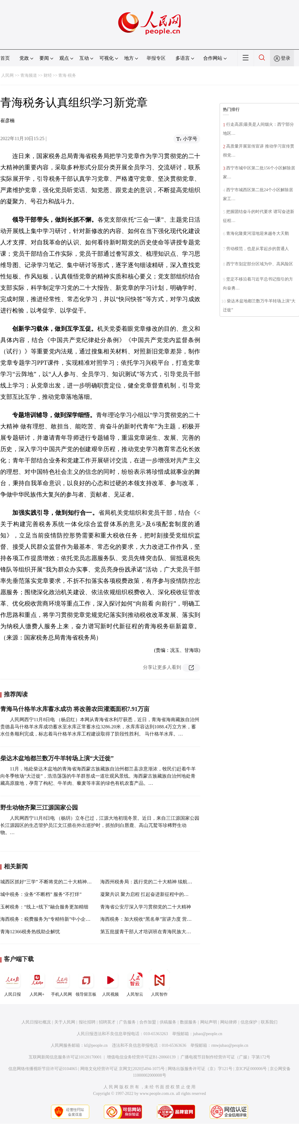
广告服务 (127, 1022)
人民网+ (37, 983)
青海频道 (28, 75)
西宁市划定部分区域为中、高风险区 (259, 264)
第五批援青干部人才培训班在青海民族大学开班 (150, 931)
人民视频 (110, 983)
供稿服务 (168, 1022)
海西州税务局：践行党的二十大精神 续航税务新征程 (155, 881)
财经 (48, 75)
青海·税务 (67, 75)
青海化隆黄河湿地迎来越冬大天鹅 (257, 233)
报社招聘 (87, 1022)
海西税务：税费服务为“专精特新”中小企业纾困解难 (55, 919)
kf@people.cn (96, 1045)
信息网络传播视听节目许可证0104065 (42, 1068)
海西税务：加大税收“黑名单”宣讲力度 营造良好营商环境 (160, 919)
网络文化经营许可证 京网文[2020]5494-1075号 (122, 1068)
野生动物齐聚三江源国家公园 (39, 807)
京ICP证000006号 (251, 1068)
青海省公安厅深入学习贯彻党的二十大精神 (145, 906)
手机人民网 (61, 983)
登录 (285, 58)
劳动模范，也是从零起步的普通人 (257, 248)
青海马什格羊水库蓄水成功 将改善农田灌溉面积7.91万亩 (75, 709)
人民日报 (12, 983)
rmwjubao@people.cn (229, 1045)
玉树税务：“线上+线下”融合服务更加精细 (44, 906)
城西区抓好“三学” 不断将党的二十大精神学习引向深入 (57, 881)
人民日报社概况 (36, 1022)
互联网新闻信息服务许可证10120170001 (65, 1057)
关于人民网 (64, 1022)
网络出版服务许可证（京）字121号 (200, 1068)
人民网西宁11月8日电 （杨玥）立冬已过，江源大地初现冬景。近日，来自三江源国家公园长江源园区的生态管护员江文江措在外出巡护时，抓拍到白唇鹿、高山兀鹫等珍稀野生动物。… (99, 825)
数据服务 (188, 1022)
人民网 (7, 75)
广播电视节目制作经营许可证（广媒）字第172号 (225, 1057)
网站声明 (208, 1022)
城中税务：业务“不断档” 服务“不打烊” (40, 894)
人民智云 (134, 983)
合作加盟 (147, 1022)
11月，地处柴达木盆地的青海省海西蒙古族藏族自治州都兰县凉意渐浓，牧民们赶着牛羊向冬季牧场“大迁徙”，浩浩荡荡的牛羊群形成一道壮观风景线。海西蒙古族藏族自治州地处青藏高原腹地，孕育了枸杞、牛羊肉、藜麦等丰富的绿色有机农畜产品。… (98, 776)
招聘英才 (107, 1022)
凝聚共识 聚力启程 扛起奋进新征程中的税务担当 (151, 894)
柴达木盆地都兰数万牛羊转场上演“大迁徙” (57, 758)
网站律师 (228, 1022)
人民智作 (159, 983)
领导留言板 (85, 983)
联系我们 (269, 1022)
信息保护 (249, 1022)
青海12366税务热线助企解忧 (30, 931)
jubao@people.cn (207, 1034)
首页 (5, 58)
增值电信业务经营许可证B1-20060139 (141, 1057)
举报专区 (156, 58)
